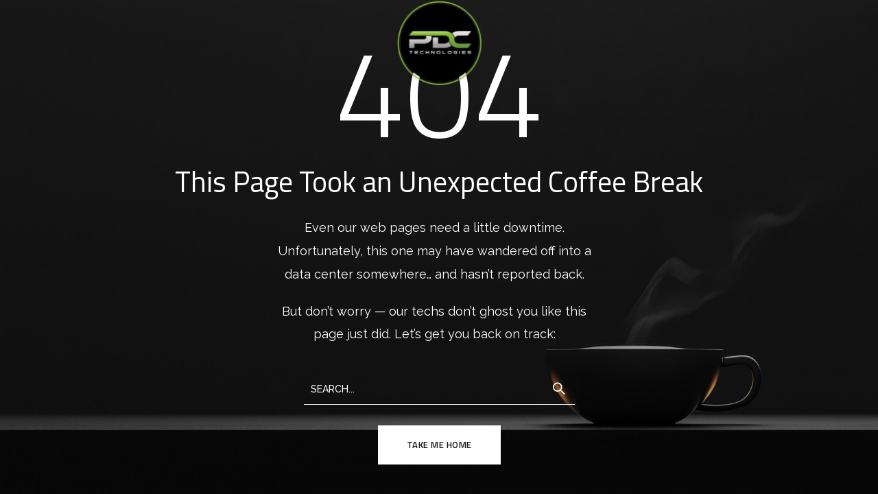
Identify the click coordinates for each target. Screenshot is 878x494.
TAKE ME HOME (439, 444)
